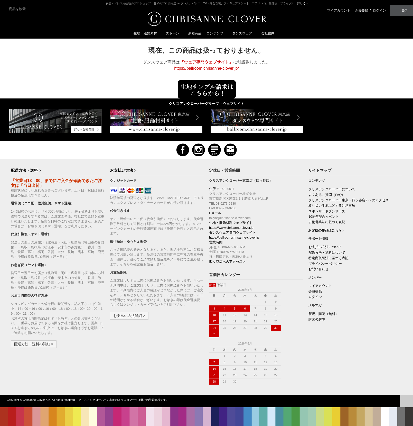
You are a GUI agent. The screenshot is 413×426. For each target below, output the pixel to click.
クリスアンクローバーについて (331, 189)
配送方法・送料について (326, 253)
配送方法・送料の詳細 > (33, 344)
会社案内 (268, 33)
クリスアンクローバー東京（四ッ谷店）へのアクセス (348, 200)
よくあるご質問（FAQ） (326, 195)
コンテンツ (216, 33)
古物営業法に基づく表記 (326, 222)
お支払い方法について (325, 247)
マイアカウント (338, 10)
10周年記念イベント (323, 217)
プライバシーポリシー (325, 264)
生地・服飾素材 (147, 33)
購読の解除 (316, 319)
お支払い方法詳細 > (129, 316)
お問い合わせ (318, 269)
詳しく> (302, 3)
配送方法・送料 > (26, 170)
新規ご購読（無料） (323, 314)
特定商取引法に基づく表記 (328, 258)
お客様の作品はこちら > (326, 230)
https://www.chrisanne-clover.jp (231, 228)
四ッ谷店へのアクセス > (227, 262)
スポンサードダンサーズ (326, 211)
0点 (402, 10)
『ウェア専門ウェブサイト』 (206, 62)
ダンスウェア (244, 33)
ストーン (174, 33)
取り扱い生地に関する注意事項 (331, 205)
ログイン (379, 10)
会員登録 (361, 10)
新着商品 (195, 33)
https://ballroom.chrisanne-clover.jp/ (206, 68)
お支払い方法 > (123, 170)
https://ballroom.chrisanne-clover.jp (234, 237)
